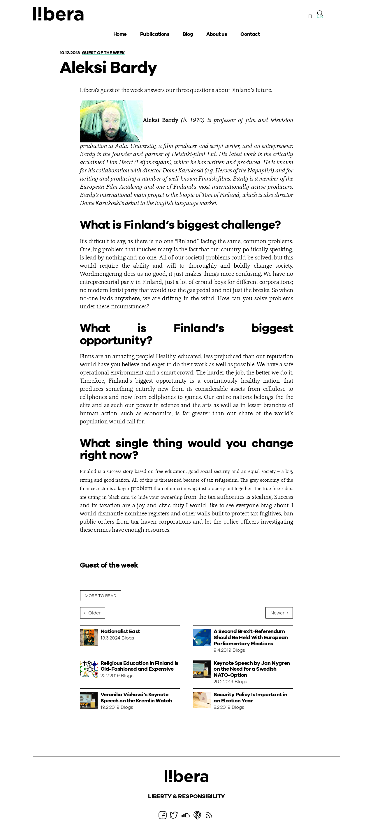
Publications (154, 35)
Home (120, 35)
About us (216, 35)
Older (94, 613)
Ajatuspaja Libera (59, 14)
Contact (250, 35)
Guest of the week (105, 52)
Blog (188, 35)
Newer (277, 613)
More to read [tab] (101, 596)
